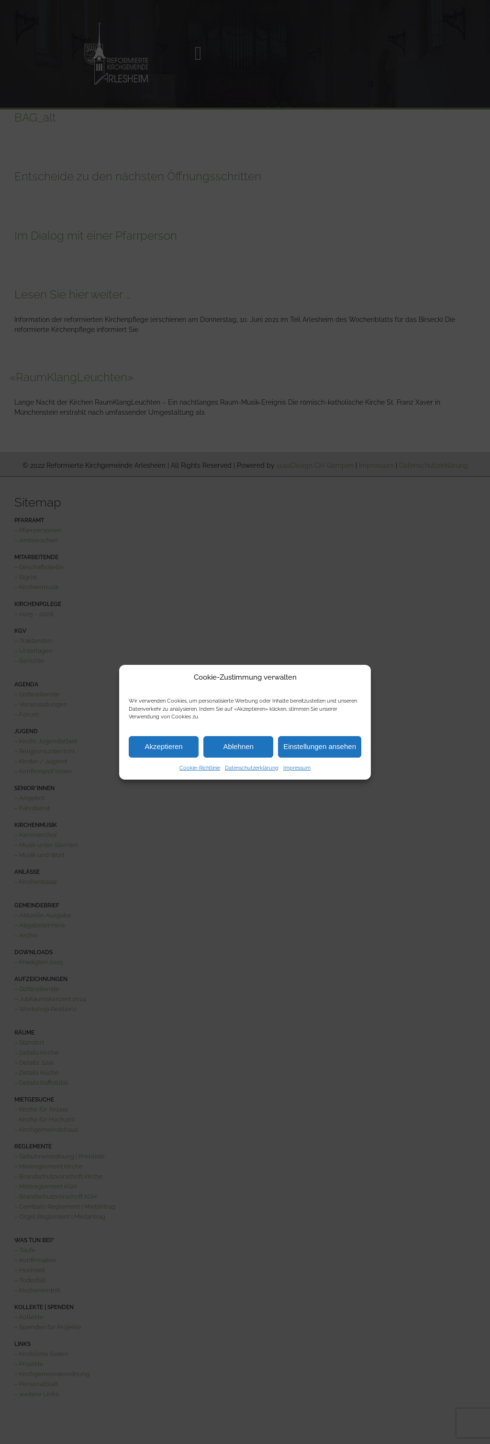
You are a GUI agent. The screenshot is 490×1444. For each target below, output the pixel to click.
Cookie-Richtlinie (199, 768)
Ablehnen (238, 746)
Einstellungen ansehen (319, 746)
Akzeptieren (163, 746)
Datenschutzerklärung (251, 768)
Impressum (297, 768)
